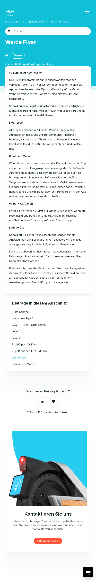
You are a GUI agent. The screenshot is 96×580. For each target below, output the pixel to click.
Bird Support (13, 21)
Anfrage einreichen (48, 541)
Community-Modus (23, 364)
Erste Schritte (59, 21)
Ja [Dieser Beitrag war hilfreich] (42, 401)
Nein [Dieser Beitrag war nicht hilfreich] (54, 401)
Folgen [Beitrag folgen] (18, 55)
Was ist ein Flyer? (23, 318)
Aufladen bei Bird (36, 21)
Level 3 (16, 338)
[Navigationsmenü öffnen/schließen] (87, 12)
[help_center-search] (48, 31)
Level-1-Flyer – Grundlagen (29, 325)
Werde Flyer (19, 357)
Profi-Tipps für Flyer (24, 344)
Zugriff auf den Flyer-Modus (29, 351)
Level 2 (16, 331)
